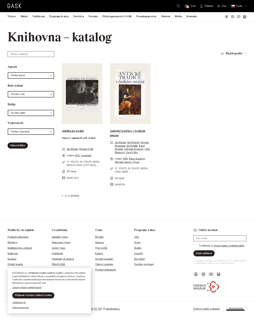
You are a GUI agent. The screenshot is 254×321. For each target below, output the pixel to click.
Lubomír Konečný (133, 149)
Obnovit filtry (17, 145)
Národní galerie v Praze (127, 162)
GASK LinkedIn (244, 16)
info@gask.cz (113, 308)
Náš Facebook (226, 16)
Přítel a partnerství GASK (117, 16)
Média (178, 16)
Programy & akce (59, 16)
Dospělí (138, 253)
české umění (121, 172)
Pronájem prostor (146, 16)
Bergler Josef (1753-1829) (81, 165)
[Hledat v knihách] (31, 54)
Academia (86, 155)
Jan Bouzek (133, 142)
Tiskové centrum (104, 264)
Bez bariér (139, 259)
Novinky (93, 16)
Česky (237, 6)
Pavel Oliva (132, 152)
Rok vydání (15, 85)
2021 (77, 155)
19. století (72, 161)
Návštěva (78, 16)
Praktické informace (18, 237)
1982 (125, 158)
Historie (99, 242)
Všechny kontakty (104, 259)
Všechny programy (144, 264)
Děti (136, 237)
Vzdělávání (38, 16)
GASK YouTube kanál (238, 16)
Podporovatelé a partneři (206, 308)
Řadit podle (234, 53)
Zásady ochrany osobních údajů (27, 287)
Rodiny (138, 248)
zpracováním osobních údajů (229, 245)
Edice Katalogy (137, 158)
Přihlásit (208, 6)
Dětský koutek (15, 264)
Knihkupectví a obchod (20, 248)
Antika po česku (73, 131)
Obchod (165, 16)
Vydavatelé (15, 123)
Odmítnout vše (19, 302)
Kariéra (99, 253)
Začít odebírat (204, 253)
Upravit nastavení (20, 307)
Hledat (178, 6)
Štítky (12, 104)
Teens (137, 242)
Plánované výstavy (61, 242)
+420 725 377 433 (93, 308)
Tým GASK (101, 248)
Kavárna (12, 259)
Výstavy (12, 16)
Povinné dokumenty (105, 269)
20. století (85, 161)
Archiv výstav (59, 248)
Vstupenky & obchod (63, 259)
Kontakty (192, 16)
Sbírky (24, 16)
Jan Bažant (72, 149)
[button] (31, 75)
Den (224, 6)
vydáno (71, 155)
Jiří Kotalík (132, 145)
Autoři (12, 67)
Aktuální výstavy (60, 237)
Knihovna (13, 253)
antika (96, 161)
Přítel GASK (58, 264)
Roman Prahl (86, 149)
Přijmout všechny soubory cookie (33, 295)
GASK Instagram (232, 16)
